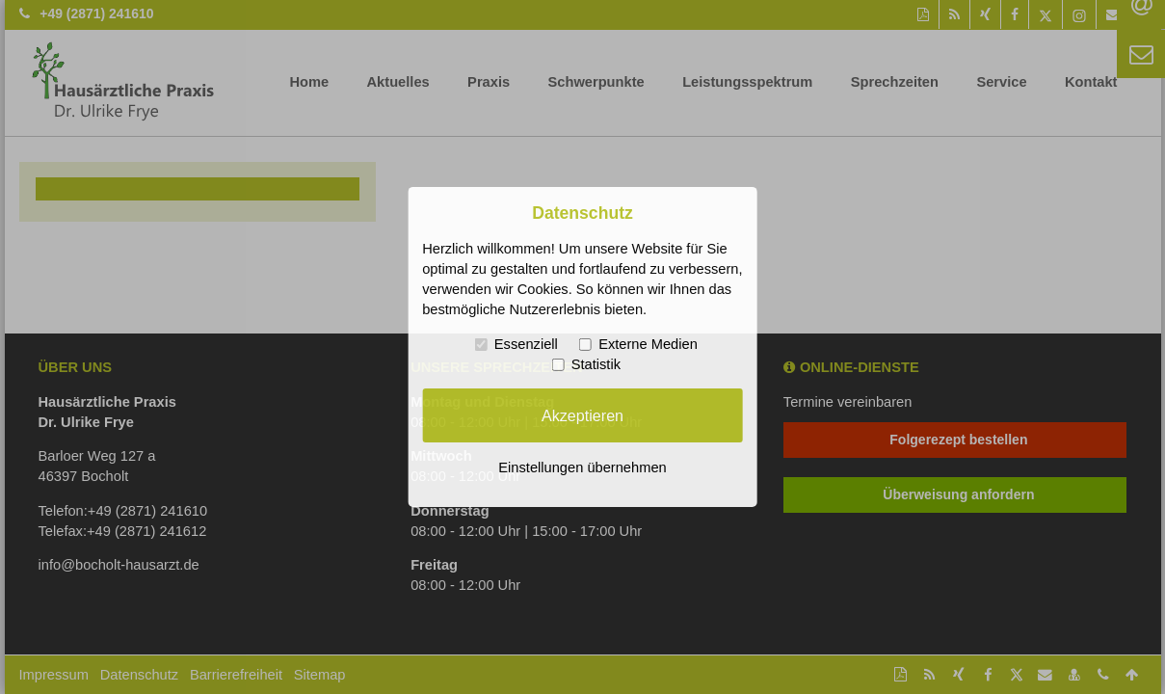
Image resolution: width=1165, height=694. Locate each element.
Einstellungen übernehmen (582, 467)
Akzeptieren (582, 414)
